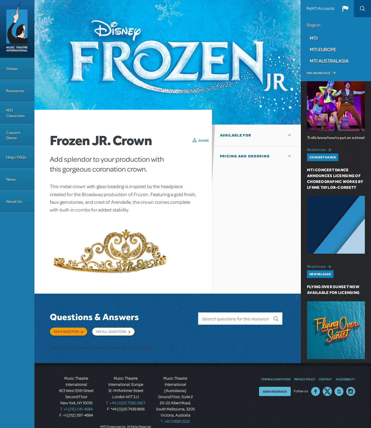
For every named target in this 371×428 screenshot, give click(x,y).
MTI (313, 38)
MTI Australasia (329, 61)
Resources (15, 90)
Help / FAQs (16, 157)
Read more (320, 149)
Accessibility (345, 376)
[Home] (17, 29)
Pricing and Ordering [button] (245, 156)
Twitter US (327, 388)
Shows (12, 68)
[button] (345, 8)
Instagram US (350, 388)
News (11, 179)
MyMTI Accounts (320, 8)
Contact (325, 376)
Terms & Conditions (275, 376)
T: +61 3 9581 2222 (175, 418)
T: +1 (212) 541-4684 (76, 406)
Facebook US (315, 388)
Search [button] (362, 8)
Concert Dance (13, 135)
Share (203, 140)
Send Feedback (275, 388)
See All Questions (111, 331)
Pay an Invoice (318, 73)
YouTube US (339, 388)
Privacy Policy (304, 376)
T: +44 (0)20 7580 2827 (126, 400)
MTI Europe (323, 49)
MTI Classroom (15, 113)
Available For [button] (235, 135)
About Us (14, 201)
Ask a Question (66, 331)
